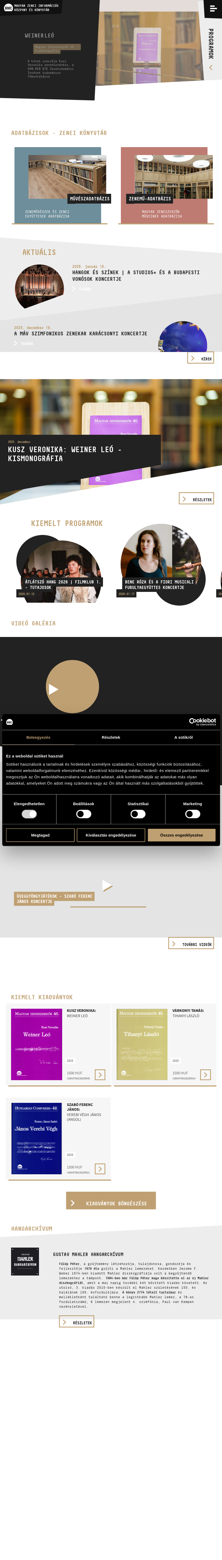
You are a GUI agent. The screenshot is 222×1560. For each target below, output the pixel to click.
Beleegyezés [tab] (38, 737)
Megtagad (40, 835)
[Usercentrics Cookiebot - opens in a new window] (193, 722)
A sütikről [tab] (183, 737)
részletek (82, 1323)
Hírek (206, 359)
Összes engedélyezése (181, 835)
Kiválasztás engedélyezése (111, 835)
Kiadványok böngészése (116, 1203)
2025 (70, 1061)
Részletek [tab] (111, 737)
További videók (197, 944)
